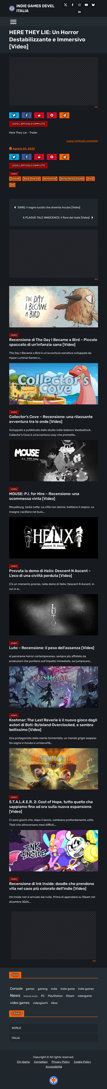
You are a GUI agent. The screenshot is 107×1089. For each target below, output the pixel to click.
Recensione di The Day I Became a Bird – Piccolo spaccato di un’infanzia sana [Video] (53, 342)
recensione (50, 178)
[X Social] (65, 4)
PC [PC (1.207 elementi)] (43, 996)
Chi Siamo (23, 1061)
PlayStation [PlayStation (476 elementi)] (55, 996)
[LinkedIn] (79, 11)
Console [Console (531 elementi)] (16, 988)
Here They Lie (31, 178)
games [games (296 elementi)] (30, 988)
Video (14, 174)
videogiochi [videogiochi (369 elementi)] (40, 1003)
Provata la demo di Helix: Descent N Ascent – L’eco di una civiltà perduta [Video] (50, 573)
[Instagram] (79, 4)
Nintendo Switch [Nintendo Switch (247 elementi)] (31, 996)
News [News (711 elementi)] (15, 995)
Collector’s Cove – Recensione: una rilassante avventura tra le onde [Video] (51, 419)
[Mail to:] (64, 115)
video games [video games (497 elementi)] (20, 1003)
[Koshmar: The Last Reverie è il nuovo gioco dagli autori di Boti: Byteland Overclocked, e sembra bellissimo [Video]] (53, 687)
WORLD (16, 1028)
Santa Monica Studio (71, 178)
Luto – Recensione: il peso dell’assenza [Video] (51, 647)
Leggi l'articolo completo (28, 123)
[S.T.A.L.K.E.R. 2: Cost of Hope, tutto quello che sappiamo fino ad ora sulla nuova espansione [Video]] (53, 769)
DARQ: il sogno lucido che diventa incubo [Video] (49, 207)
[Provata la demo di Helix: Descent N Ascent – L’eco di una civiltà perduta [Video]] (53, 537)
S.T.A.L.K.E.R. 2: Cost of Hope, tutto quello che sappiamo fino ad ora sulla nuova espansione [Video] (51, 807)
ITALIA (16, 1038)
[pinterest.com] (52, 115)
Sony (90, 178)
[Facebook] (72, 4)
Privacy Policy (61, 1061)
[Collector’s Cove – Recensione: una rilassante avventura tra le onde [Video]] (53, 383)
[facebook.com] (27, 115)
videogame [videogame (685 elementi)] (85, 996)
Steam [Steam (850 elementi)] (70, 996)
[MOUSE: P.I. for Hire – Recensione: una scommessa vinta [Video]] (53, 460)
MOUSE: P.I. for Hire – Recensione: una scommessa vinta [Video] (44, 496)
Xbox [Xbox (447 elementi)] (54, 1003)
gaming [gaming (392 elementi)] (43, 988)
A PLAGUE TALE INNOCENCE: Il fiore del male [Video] (56, 217)
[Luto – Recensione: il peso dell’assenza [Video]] (53, 614)
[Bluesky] (93, 4)
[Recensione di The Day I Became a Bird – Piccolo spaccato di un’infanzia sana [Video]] (53, 306)
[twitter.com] (14, 115)
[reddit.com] (39, 115)
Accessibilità (54, 1066)
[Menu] (13, 21)
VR (12, 184)
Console (15, 178)
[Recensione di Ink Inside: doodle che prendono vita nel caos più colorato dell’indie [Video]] (53, 850)
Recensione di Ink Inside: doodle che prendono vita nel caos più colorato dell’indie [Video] (51, 886)
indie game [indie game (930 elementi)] (67, 988)
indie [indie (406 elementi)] (54, 988)
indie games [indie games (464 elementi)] (86, 988)
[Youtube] (86, 4)
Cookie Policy (82, 1061)
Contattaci (41, 1061)
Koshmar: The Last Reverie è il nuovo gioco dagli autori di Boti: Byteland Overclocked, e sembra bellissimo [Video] (53, 725)
